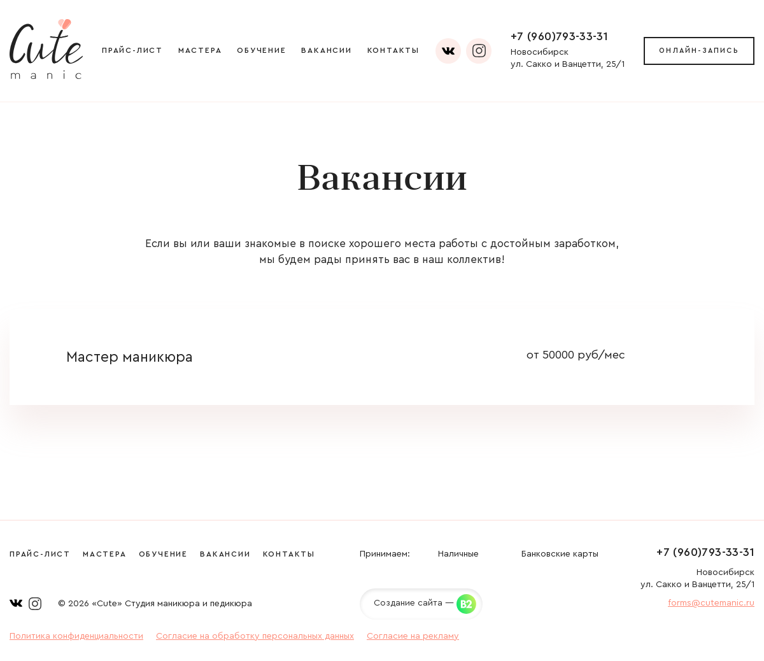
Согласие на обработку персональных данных (255, 636)
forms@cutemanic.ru (711, 603)
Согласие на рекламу (413, 636)
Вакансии (326, 50)
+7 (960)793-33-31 (559, 36)
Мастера (200, 50)
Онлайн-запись (699, 50)
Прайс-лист (132, 50)
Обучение (261, 50)
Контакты (393, 50)
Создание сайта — (414, 603)
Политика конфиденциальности (76, 636)
